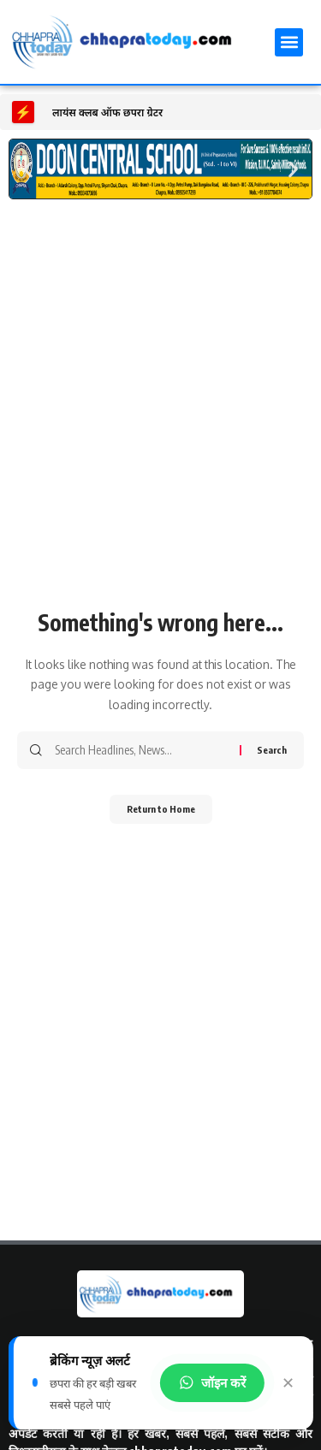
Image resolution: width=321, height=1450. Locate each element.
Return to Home (161, 808)
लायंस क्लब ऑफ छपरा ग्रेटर (107, 113)
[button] (289, 42)
